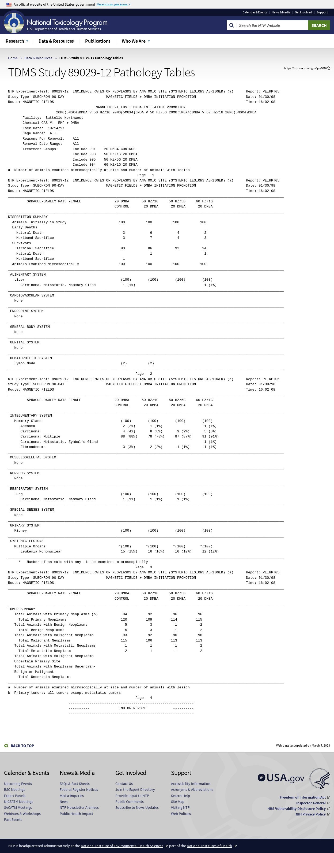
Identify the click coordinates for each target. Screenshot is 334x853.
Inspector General (311, 802)
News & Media (281, 12)
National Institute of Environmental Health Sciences (122, 845)
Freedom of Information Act (303, 797)
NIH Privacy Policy (311, 814)
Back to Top (22, 745)
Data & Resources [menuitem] (56, 41)
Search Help (180, 795)
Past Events (13, 819)
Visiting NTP (180, 807)
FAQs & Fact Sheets (75, 783)
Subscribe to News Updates (137, 807)
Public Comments (129, 801)
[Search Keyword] (272, 25)
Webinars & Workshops (22, 813)
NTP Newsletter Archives (79, 807)
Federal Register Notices (79, 789)
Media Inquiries (72, 795)
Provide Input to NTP (132, 795)
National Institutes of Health (209, 845)
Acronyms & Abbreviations (192, 789)
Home (13, 57)
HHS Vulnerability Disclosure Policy (296, 808)
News (64, 801)
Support (322, 12)
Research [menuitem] (15, 41)
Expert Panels (14, 795)
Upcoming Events (18, 783)
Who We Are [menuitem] (134, 41)
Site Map (177, 801)
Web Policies (181, 813)
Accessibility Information (190, 783)
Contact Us (124, 783)
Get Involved (303, 12)
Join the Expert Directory (135, 789)
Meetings (14, 789)
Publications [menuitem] (98, 41)
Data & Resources (38, 57)
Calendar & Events (255, 12)
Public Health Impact (76, 813)
